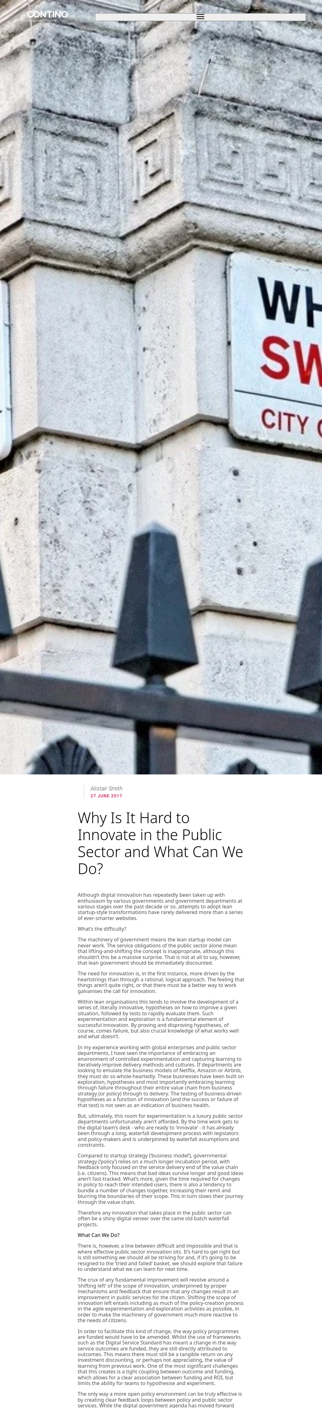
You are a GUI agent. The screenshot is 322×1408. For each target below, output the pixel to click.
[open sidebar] (200, 17)
